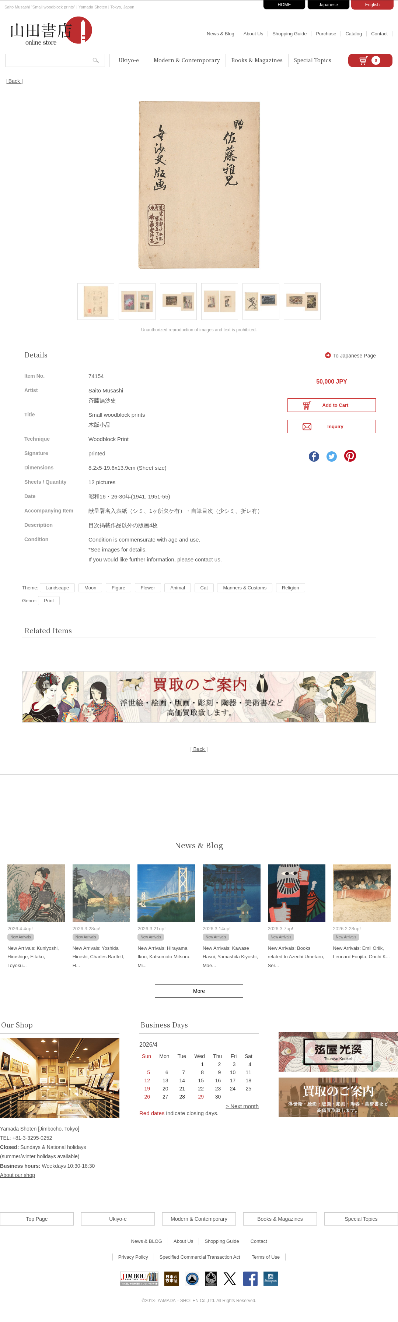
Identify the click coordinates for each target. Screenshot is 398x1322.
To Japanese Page (350, 360)
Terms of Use (266, 1261)
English (372, 4)
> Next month (242, 1110)
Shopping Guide (289, 33)
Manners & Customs (244, 592)
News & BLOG (146, 1245)
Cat (204, 592)
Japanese (328, 4)
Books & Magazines (257, 60)
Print (49, 604)
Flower (148, 592)
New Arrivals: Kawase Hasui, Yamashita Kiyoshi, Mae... (230, 960)
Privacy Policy (133, 1261)
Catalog (353, 33)
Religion (290, 592)
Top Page (37, 1223)
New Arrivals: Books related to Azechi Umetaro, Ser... (296, 960)
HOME (284, 4)
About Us (253, 33)
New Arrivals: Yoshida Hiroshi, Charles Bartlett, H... (99, 960)
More (199, 995)
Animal (177, 592)
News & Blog (220, 33)
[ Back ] (14, 81)
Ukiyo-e (129, 60)
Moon (90, 592)
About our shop (17, 1179)
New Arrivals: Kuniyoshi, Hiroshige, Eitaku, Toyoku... (33, 960)
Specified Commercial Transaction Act (200, 1261)
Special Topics (312, 60)
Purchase (326, 33)
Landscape (57, 592)
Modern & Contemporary (187, 60)
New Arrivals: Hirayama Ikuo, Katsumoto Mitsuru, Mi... (164, 960)
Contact (379, 33)
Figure (118, 592)
